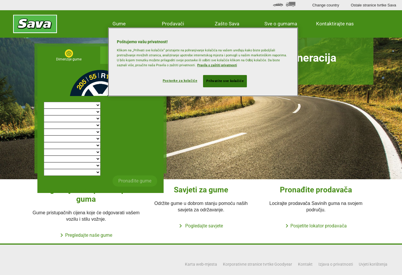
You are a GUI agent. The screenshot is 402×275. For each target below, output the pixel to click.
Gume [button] (119, 24)
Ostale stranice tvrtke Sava (373, 5)
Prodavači (173, 24)
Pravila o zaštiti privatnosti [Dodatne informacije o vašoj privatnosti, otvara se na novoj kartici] (217, 65)
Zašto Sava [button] (227, 24)
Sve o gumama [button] (280, 24)
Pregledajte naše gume (88, 235)
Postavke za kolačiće (180, 81)
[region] (203, 61)
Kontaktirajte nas (335, 24)
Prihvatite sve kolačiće (225, 81)
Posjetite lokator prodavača (318, 226)
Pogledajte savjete (203, 226)
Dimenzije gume (69, 59)
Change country (325, 5)
